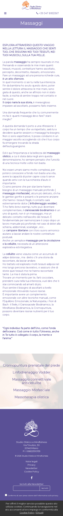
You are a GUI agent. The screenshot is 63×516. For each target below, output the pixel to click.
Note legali (31, 461)
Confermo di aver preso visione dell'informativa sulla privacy (33, 495)
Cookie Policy (31, 471)
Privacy (31, 465)
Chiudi (39, 512)
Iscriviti (44, 488)
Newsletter (31, 468)
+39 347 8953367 (47, 13)
